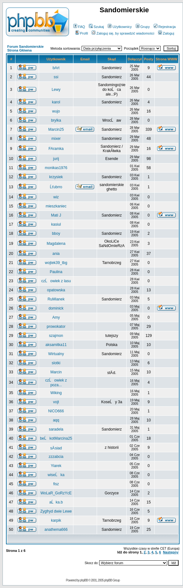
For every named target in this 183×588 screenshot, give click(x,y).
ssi (56, 77)
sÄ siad (56, 448)
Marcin (56, 372)
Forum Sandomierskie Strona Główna (25, 48)
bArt (56, 68)
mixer (55, 138)
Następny (171, 552)
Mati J (56, 215)
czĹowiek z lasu (56, 281)
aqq (56, 420)
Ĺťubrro (56, 187)
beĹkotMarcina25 (56, 438)
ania (56, 253)
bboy (56, 233)
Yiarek (56, 466)
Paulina (56, 272)
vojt (56, 402)
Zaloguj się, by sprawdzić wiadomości (123, 33)
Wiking (56, 393)
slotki (56, 363)
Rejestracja (165, 27)
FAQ (79, 27)
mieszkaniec (56, 206)
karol (56, 102)
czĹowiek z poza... (56, 382)
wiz (56, 197)
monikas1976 (56, 168)
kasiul (56, 224)
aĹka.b (56, 502)
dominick (56, 308)
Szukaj (96, 27)
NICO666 (56, 411)
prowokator (56, 326)
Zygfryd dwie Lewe (56, 511)
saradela (56, 429)
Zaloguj (166, 33)
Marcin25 (56, 129)
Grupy (143, 27)
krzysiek (56, 177)
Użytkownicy (120, 27)
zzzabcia (56, 456)
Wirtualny (56, 354)
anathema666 (55, 529)
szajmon (56, 335)
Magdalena (56, 243)
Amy (56, 317)
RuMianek (56, 299)
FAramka (56, 148)
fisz (56, 484)
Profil (81, 33)
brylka (56, 120)
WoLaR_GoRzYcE (55, 493)
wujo (56, 111)
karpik (56, 520)
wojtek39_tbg (56, 263)
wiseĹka (56, 475)
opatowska (56, 290)
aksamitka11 (55, 345)
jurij (56, 159)
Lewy (56, 89)
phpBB (84, 580)
